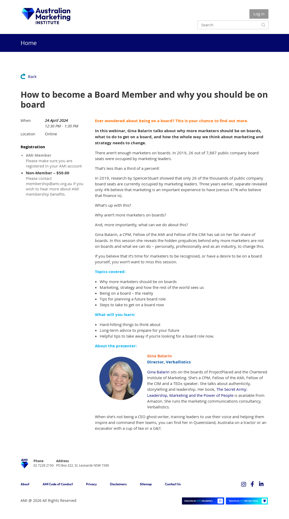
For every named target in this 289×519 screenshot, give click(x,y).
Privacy (91, 484)
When (26, 120)
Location (28, 133)
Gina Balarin (158, 371)
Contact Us (173, 484)
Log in (258, 13)
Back (32, 76)
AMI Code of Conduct (57, 484)
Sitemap (146, 484)
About (25, 484)
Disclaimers (118, 484)
